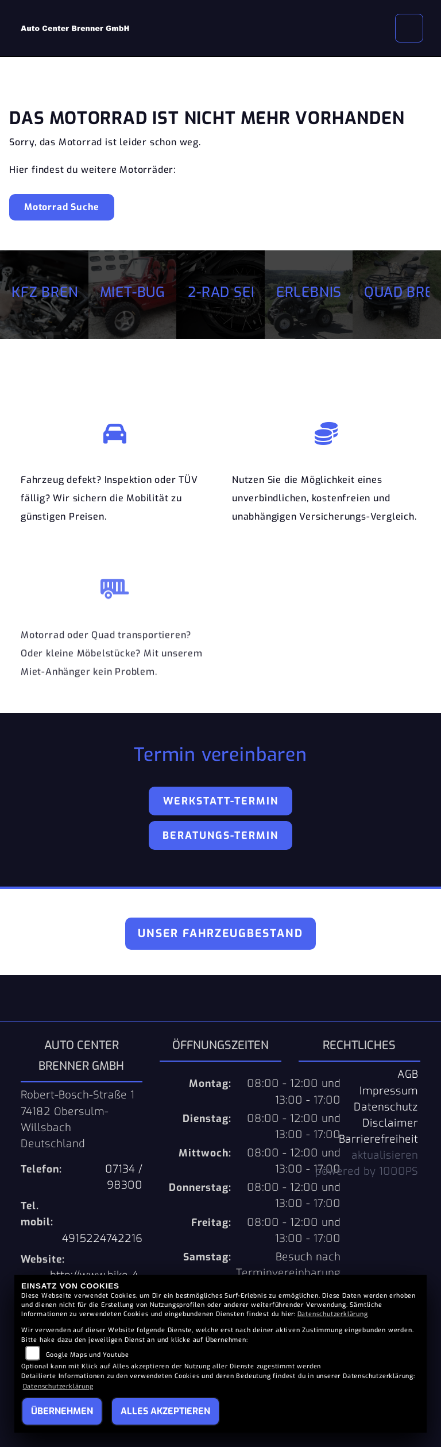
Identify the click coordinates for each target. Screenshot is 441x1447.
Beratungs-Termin (220, 835)
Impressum (388, 1091)
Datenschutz (386, 1107)
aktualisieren (384, 1155)
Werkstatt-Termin (220, 801)
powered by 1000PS (366, 1171)
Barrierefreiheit (378, 1139)
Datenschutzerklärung (332, 1314)
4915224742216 (102, 1238)
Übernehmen (62, 1411)
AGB (407, 1074)
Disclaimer (390, 1123)
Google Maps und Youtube (87, 1355)
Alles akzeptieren (165, 1411)
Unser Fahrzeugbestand (220, 933)
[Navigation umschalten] (409, 28)
